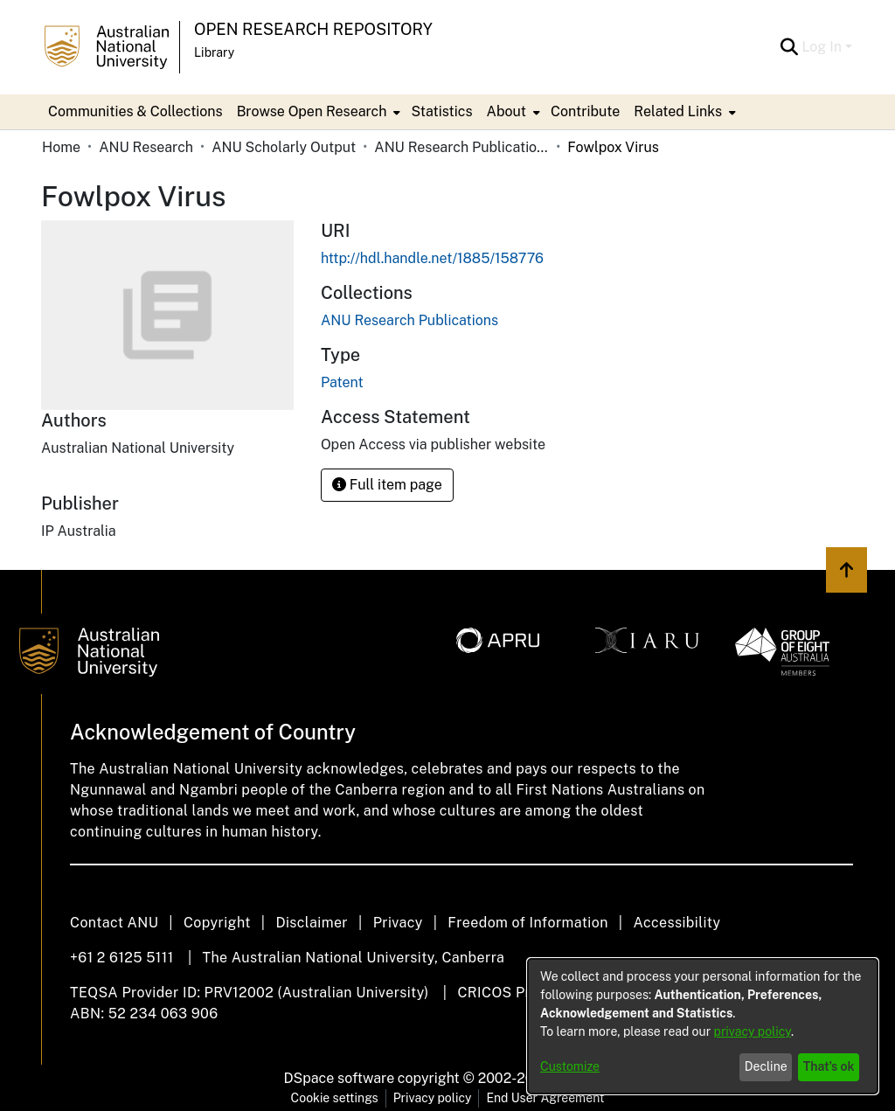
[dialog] (703, 1026)
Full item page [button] (387, 484)
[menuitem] (317, 111)
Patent (342, 382)
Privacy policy (432, 1098)
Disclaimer (311, 922)
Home (61, 147)
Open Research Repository (313, 29)
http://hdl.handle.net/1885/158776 (432, 258)
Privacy (398, 922)
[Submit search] (789, 47)
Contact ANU (114, 922)
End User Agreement (545, 1098)
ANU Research (146, 147)
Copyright (217, 922)
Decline (766, 1066)
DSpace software (339, 1078)
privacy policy (752, 1031)
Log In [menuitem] (821, 46)
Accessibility (676, 922)
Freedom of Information (527, 922)
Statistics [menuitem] (441, 111)
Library (214, 52)
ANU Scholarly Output (284, 147)
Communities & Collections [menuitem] (135, 111)
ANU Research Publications (461, 147)
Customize (570, 1066)
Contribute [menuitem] (585, 111)
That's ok (829, 1066)
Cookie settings (334, 1098)
